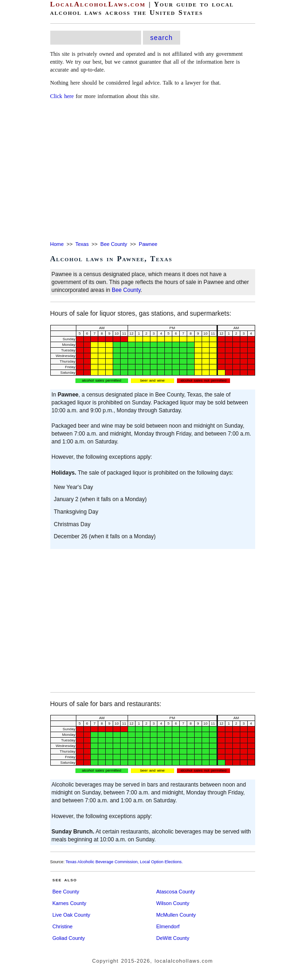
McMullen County (176, 915)
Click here (62, 96)
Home (57, 244)
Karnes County (70, 903)
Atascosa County (175, 891)
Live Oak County (71, 915)
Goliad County (69, 938)
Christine (63, 926)
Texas (82, 244)
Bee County (114, 244)
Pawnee (148, 244)
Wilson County (173, 903)
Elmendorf (168, 926)
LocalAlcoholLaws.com (98, 4)
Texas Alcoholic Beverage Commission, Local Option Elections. (124, 861)
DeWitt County (173, 938)
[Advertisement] (152, 171)
